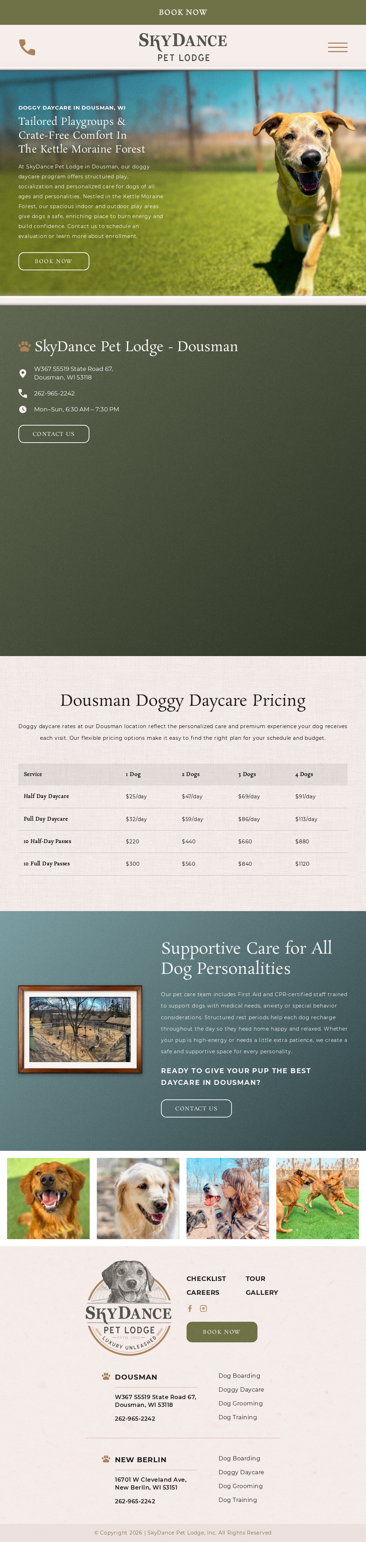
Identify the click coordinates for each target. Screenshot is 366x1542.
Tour (256, 1279)
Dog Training (237, 1417)
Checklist (206, 1279)
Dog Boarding (239, 1375)
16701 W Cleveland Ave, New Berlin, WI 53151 (151, 1483)
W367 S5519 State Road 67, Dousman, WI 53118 (155, 1401)
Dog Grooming (240, 1403)
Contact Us (54, 434)
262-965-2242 (135, 1418)
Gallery (262, 1293)
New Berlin (141, 1459)
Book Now (183, 13)
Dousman (136, 1377)
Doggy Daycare (241, 1389)
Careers (203, 1293)
